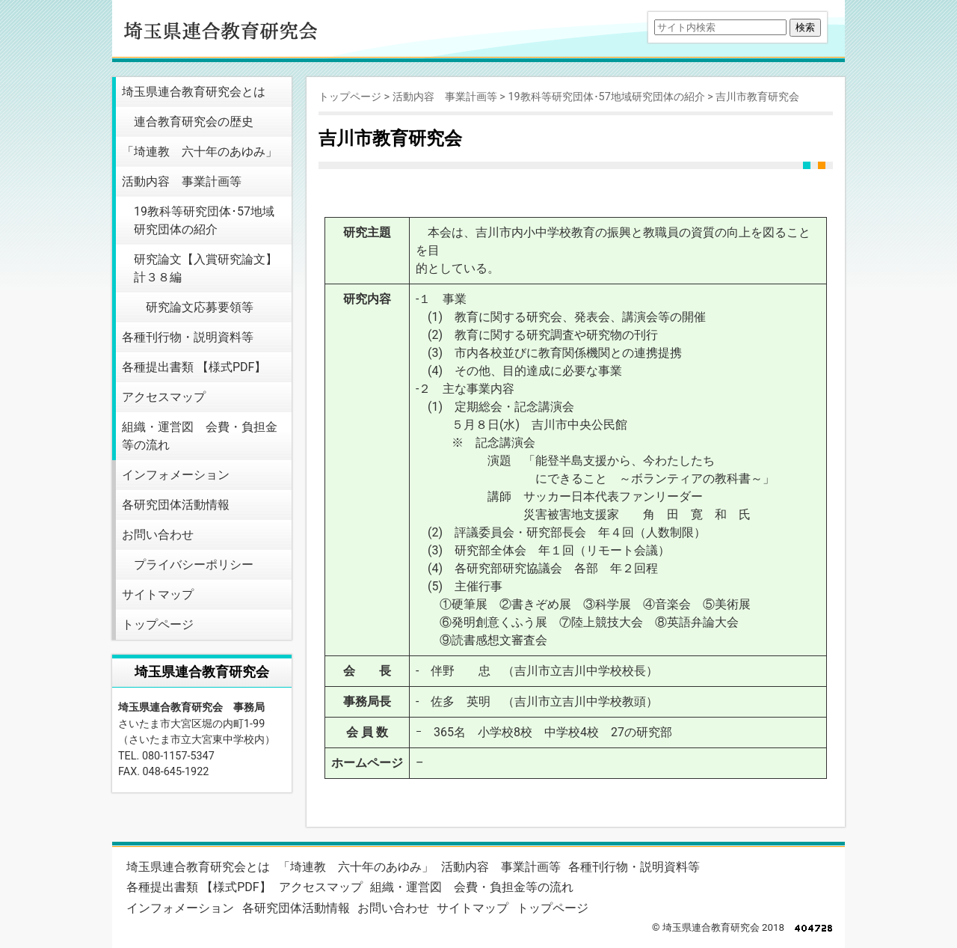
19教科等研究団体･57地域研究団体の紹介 (204, 220)
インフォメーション (176, 475)
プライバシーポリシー (193, 564)
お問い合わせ (158, 534)
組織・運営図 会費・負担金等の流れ (199, 436)
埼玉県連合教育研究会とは (193, 92)
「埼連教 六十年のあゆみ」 (199, 151)
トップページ (158, 624)
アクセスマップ (164, 397)
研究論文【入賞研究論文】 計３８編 (205, 268)
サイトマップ (158, 594)
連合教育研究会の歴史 (193, 121)
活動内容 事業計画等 (181, 181)
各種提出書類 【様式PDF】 (194, 367)
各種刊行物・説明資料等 (187, 337)
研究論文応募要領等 (199, 307)
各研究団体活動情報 (176, 505)
